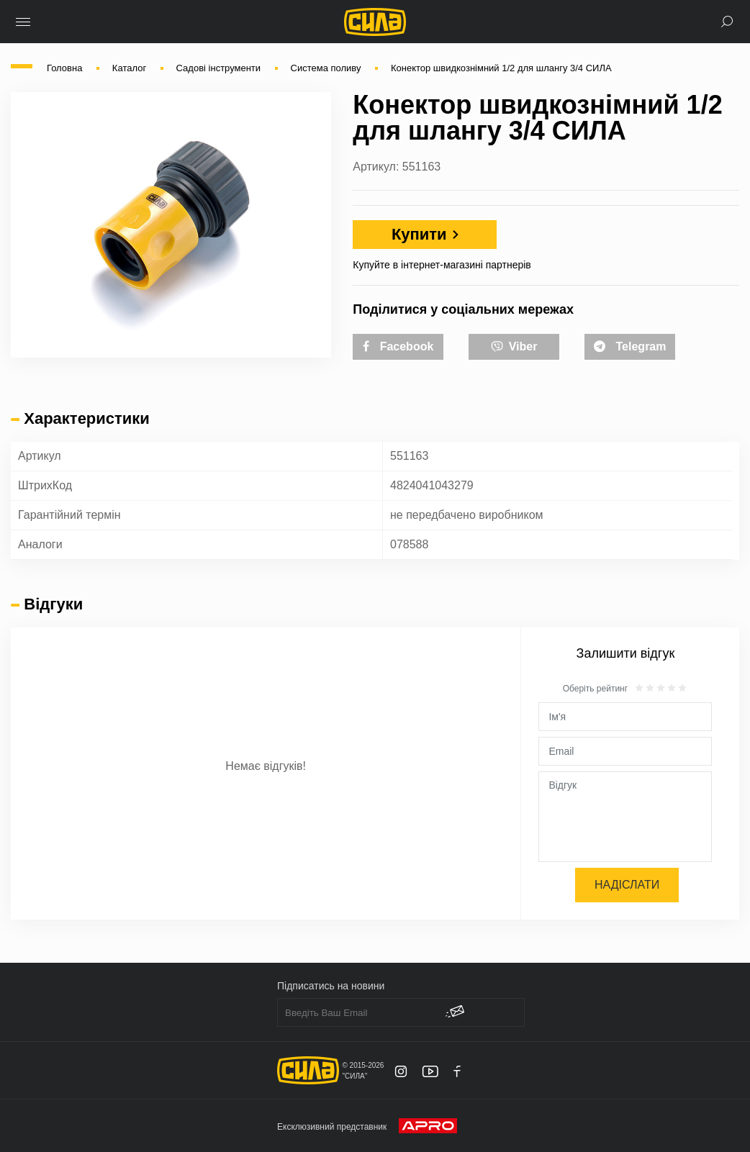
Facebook (398, 346)
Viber (514, 345)
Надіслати (627, 885)
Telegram (630, 346)
